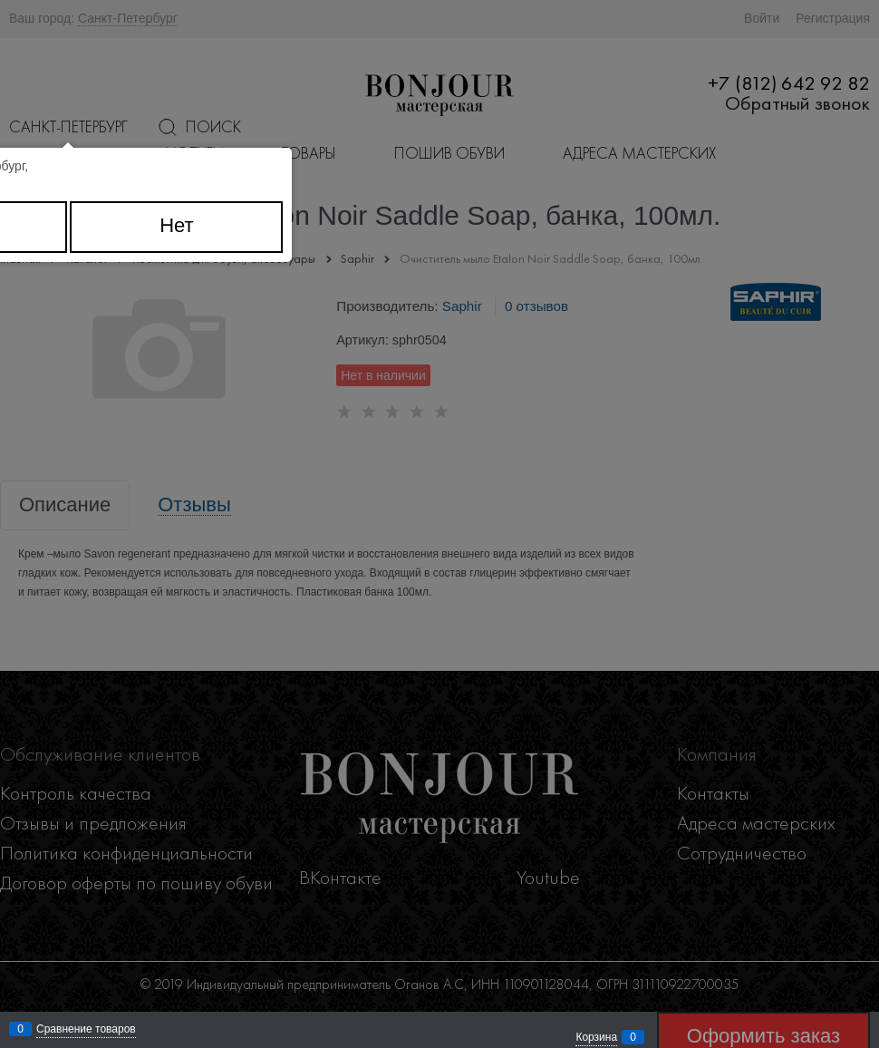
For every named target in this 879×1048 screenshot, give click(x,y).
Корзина (596, 1037)
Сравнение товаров (86, 1029)
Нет (176, 225)
